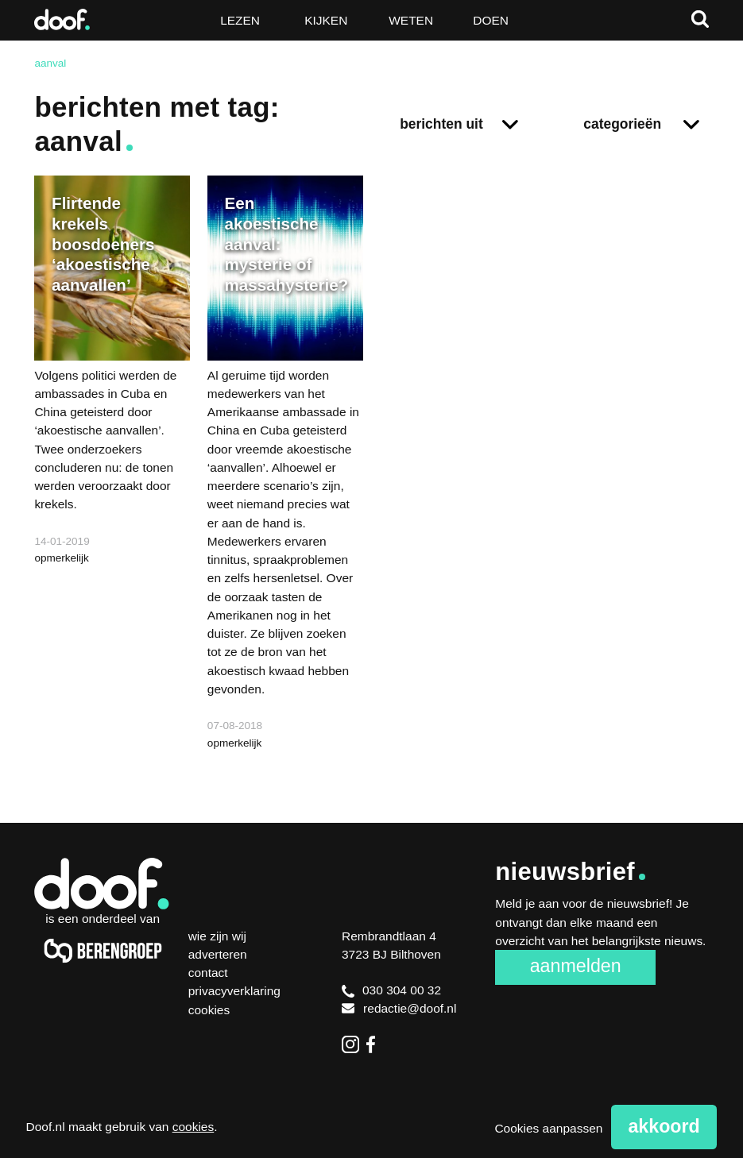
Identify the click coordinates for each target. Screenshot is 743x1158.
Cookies (209, 1010)
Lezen (240, 20)
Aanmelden (575, 965)
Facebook (375, 1044)
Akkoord (663, 1126)
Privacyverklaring (234, 991)
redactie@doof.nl (399, 1008)
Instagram (350, 1044)
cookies (193, 1126)
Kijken (325, 20)
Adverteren (217, 954)
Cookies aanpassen (548, 1128)
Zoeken (700, 19)
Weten (411, 20)
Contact (208, 972)
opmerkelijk (61, 558)
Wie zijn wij (217, 936)
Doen (491, 20)
